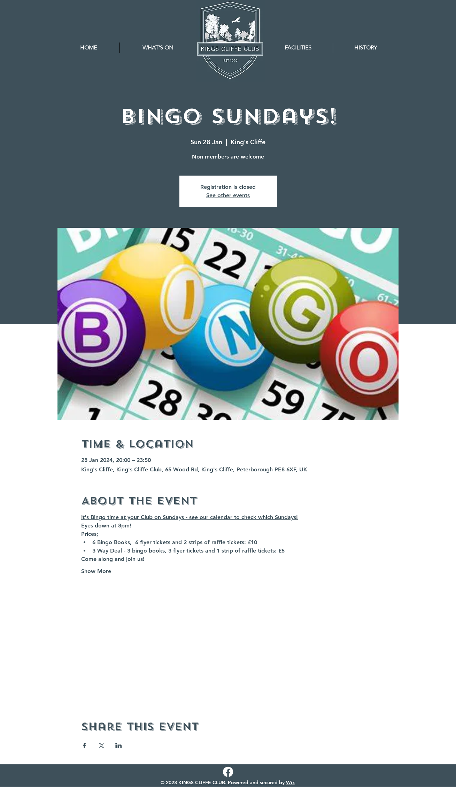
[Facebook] (228, 772)
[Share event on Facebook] (84, 745)
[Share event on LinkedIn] (118, 745)
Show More (96, 571)
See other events (228, 195)
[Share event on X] (101, 745)
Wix (290, 782)
